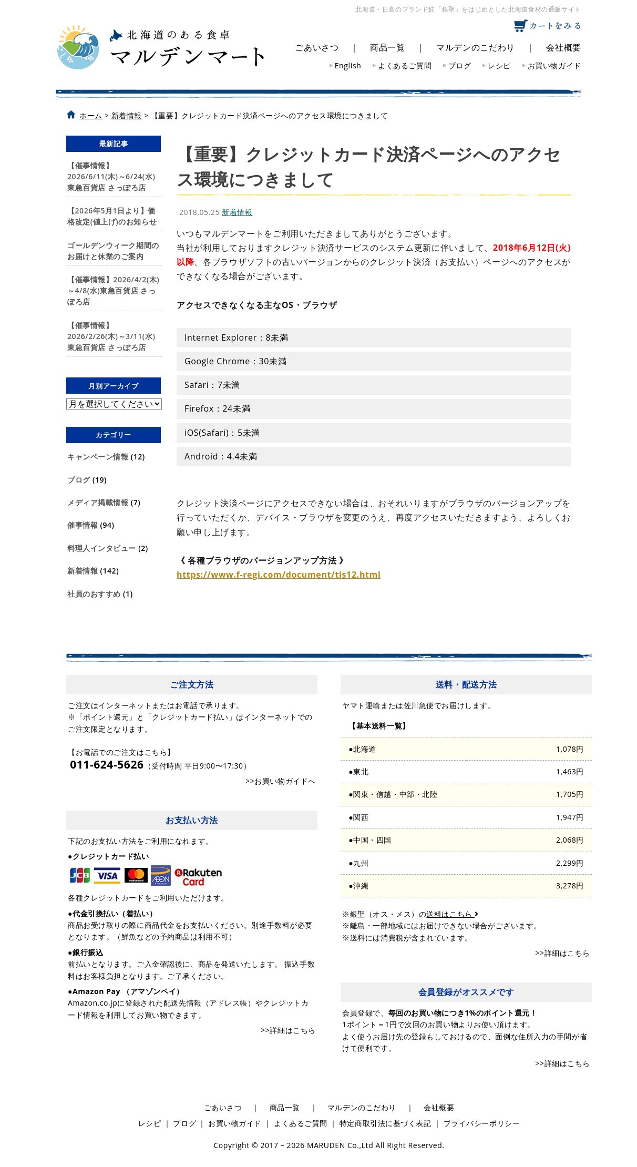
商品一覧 (387, 47)
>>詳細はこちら (288, 1030)
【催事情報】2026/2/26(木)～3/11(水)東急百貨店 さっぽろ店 (111, 336)
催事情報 (82, 525)
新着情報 (82, 571)
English (348, 65)
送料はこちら (452, 914)
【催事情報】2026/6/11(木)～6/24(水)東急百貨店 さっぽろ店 (111, 176)
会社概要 (563, 47)
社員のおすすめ (94, 594)
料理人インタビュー (101, 548)
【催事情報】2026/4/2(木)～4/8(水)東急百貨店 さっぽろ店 (113, 290)
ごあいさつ (316, 47)
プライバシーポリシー (482, 1123)
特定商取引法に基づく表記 (385, 1123)
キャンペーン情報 (97, 457)
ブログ (459, 65)
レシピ (499, 65)
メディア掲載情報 (97, 502)
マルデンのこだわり (475, 47)
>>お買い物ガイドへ (280, 781)
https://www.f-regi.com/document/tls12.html (279, 574)
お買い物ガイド (554, 65)
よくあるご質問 (404, 65)
